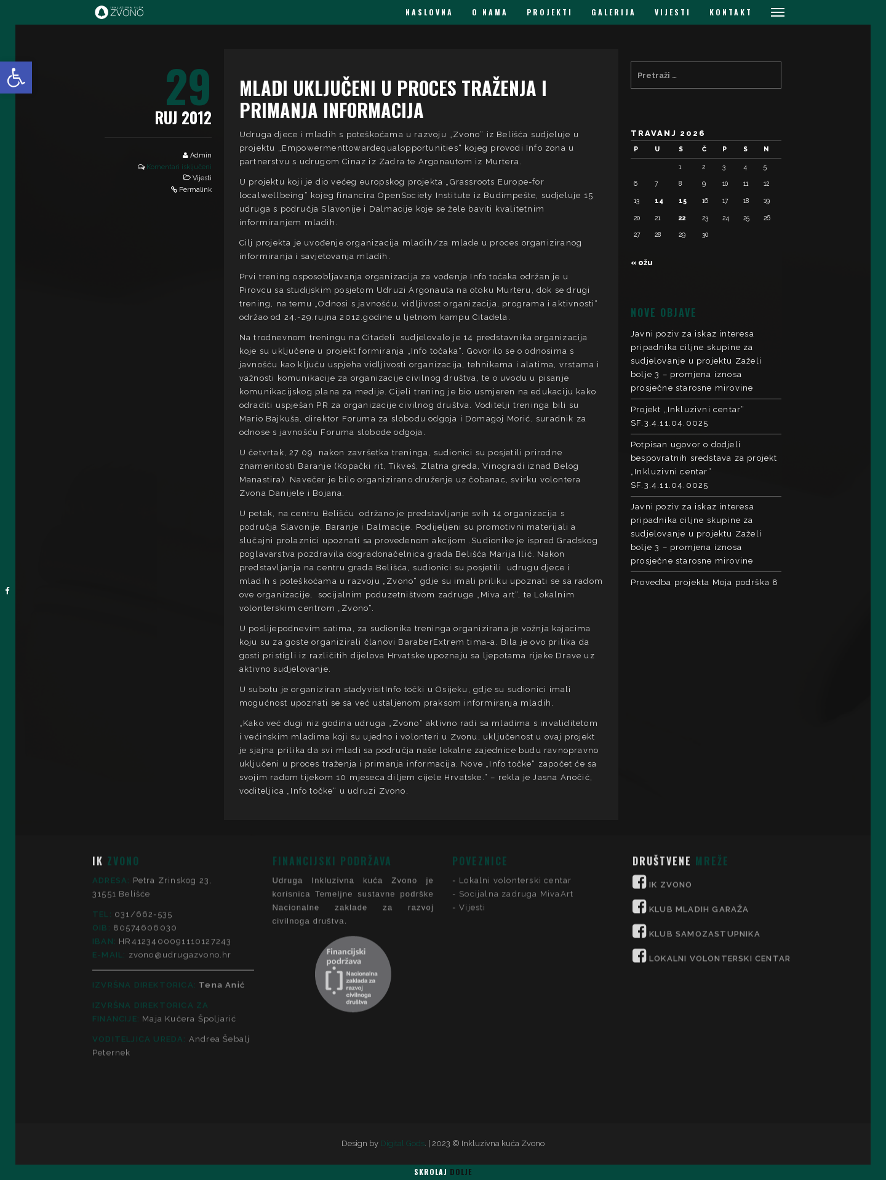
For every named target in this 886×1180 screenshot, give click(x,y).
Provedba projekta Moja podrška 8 (704, 582)
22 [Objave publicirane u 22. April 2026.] (682, 217)
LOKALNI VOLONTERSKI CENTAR (720, 854)
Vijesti (202, 178)
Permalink (195, 190)
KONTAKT (730, 12)
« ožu (642, 262)
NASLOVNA (429, 12)
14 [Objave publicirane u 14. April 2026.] (659, 200)
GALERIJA (613, 12)
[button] (16, 78)
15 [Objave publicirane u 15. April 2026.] (683, 200)
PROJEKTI (550, 12)
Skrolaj (443, 1171)
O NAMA (490, 12)
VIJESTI (673, 12)
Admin (201, 155)
